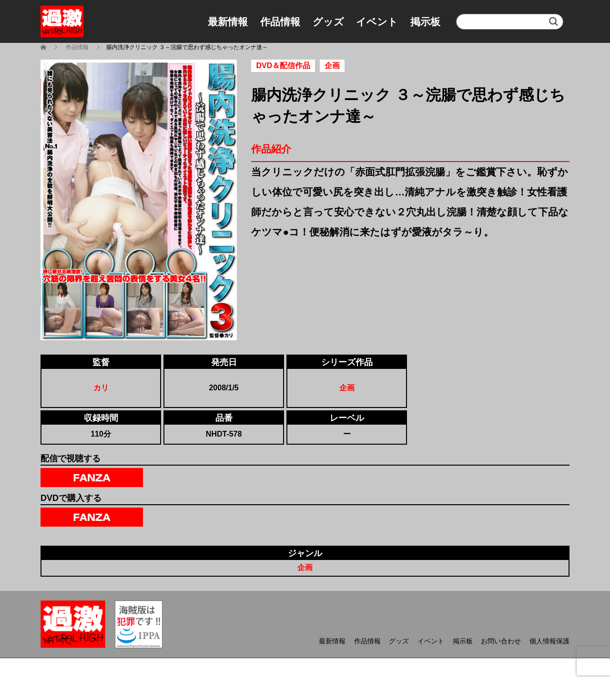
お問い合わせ (501, 641)
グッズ (328, 21)
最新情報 (228, 21)
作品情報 (280, 21)
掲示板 (425, 21)
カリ (101, 388)
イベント (377, 21)
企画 (347, 388)
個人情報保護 (549, 641)
